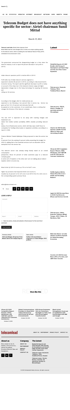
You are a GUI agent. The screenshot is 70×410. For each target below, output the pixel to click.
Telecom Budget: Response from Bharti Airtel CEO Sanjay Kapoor (12, 237)
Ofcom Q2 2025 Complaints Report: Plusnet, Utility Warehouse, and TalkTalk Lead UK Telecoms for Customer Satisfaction (58, 152)
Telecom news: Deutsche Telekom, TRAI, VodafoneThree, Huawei (58, 89)
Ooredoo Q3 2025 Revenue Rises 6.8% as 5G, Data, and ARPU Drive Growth (59, 256)
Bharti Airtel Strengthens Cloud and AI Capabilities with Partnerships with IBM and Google (61, 311)
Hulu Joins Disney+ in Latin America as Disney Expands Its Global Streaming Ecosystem (58, 236)
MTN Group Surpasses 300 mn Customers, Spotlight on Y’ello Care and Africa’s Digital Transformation (43, 311)
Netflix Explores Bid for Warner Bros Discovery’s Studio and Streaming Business (57, 174)
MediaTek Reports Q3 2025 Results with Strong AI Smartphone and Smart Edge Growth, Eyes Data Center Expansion (59, 67)
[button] (4, 6)
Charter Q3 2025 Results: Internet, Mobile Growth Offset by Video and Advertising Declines (58, 130)
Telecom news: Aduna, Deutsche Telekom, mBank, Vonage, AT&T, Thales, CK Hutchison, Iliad (58, 215)
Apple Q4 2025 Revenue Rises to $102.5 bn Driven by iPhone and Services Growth (59, 195)
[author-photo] (2, 317)
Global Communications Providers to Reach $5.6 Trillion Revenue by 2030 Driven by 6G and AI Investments (25, 312)
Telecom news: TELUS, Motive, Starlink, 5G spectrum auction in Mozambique (57, 109)
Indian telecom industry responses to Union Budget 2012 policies (36, 238)
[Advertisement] (59, 271)
